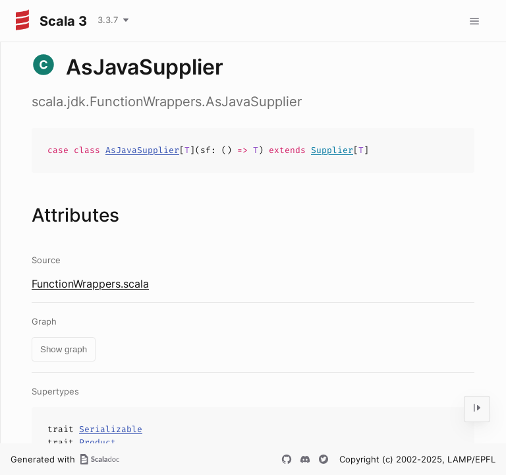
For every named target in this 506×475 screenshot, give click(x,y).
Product (97, 442)
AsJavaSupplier (142, 150)
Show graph (63, 349)
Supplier (332, 150)
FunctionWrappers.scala (90, 283)
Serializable (110, 429)
